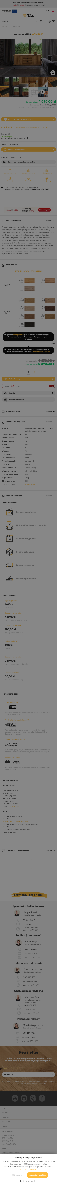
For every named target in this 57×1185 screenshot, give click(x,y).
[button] (28, 1181)
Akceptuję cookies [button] (38, 1175)
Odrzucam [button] (17, 1175)
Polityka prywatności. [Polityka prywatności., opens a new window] (28, 1169)
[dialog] (28, 592)
